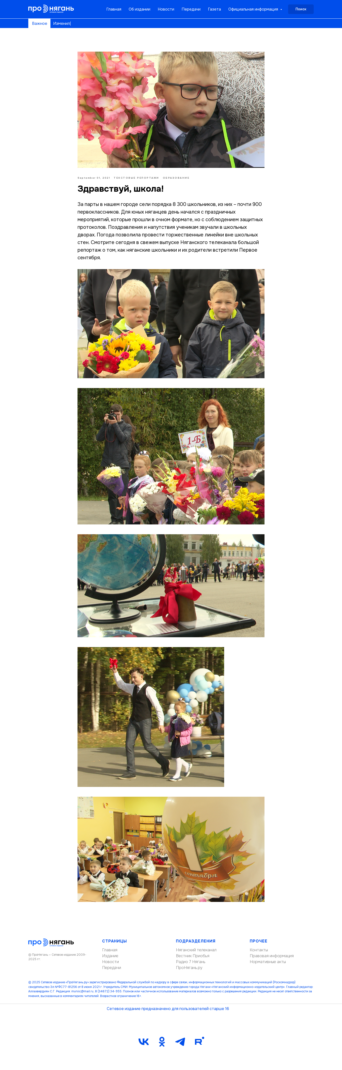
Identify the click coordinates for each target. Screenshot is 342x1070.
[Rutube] (198, 1042)
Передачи (191, 9)
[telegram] (180, 1042)
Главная (113, 9)
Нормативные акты (268, 961)
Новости (166, 9)
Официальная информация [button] (253, 9)
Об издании (139, 9)
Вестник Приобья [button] (192, 955)
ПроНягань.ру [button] (189, 967)
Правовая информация (272, 955)
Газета (214, 9)
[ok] (162, 1042)
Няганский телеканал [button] (196, 950)
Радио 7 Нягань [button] (190, 961)
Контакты (259, 950)
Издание (110, 955)
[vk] (144, 1042)
